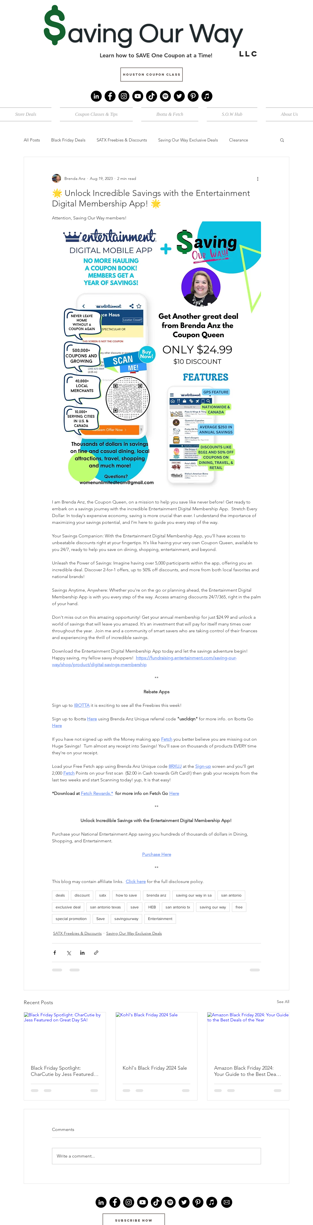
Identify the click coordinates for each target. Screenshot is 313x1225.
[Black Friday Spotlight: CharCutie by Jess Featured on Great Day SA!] (65, 1035)
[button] (282, 140)
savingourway (126, 918)
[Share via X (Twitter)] (68, 952)
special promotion (71, 918)
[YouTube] (137, 96)
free (239, 907)
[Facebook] (110, 96)
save (135, 907)
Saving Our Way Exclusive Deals (188, 140)
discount (82, 895)
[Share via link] (96, 952)
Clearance (238, 140)
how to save (126, 895)
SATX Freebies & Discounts (122, 140)
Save (100, 918)
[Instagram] (123, 96)
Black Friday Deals (68, 140)
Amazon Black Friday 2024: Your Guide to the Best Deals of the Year (246, 1071)
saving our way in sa (194, 895)
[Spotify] (165, 96)
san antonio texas (105, 907)
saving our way (213, 907)
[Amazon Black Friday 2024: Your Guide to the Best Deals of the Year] (248, 1035)
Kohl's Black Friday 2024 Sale (155, 1068)
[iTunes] (206, 96)
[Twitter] (179, 96)
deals (60, 895)
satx (102, 895)
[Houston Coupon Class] (151, 74)
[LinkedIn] (96, 96)
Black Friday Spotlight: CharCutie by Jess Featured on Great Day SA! (62, 1071)
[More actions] (257, 178)
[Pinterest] (193, 96)
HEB (152, 907)
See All (283, 1001)
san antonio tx (178, 907)
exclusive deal (68, 907)
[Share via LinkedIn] (82, 952)
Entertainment (160, 918)
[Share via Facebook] (54, 952)
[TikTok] (151, 96)
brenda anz (156, 895)
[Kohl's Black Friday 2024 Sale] (156, 1035)
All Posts (32, 140)
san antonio (231, 895)
